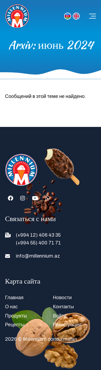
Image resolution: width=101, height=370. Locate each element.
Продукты (16, 315)
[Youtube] (35, 198)
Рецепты (15, 324)
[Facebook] (10, 198)
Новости (62, 297)
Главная (14, 297)
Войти (60, 315)
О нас (11, 306)
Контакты (63, 306)
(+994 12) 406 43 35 (38, 235)
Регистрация (67, 324)
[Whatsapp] (47, 198)
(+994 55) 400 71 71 (38, 243)
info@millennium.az (38, 256)
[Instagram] (22, 198)
